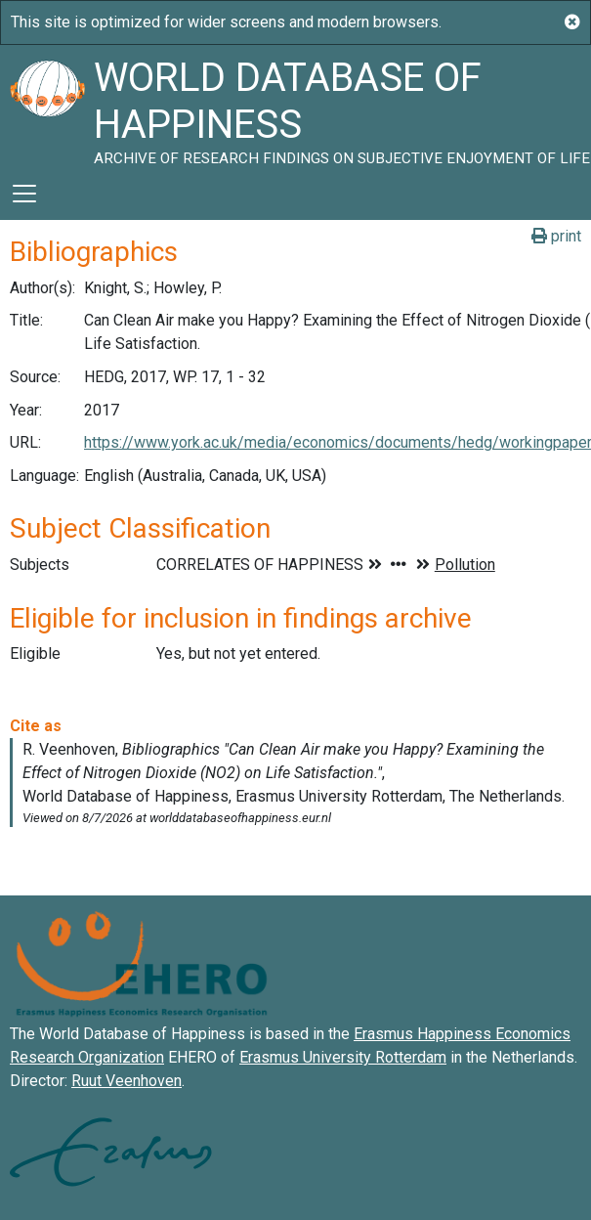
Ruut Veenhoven (126, 1080)
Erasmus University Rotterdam (342, 1057)
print (556, 236)
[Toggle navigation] (24, 193)
